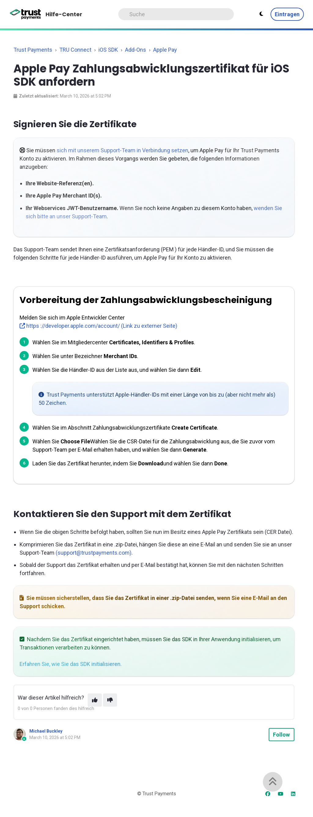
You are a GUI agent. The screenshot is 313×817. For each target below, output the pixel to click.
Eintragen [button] (287, 14)
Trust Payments (32, 49)
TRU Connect (75, 49)
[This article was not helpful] (110, 700)
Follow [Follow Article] (281, 734)
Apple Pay (165, 49)
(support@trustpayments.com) (93, 552)
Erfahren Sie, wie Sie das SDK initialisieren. (71, 664)
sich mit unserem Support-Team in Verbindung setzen (122, 150)
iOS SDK (108, 49)
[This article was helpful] (95, 700)
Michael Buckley (45, 731)
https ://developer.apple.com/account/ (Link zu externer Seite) (98, 326)
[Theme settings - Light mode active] (261, 14)
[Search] (176, 14)
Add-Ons (135, 49)
